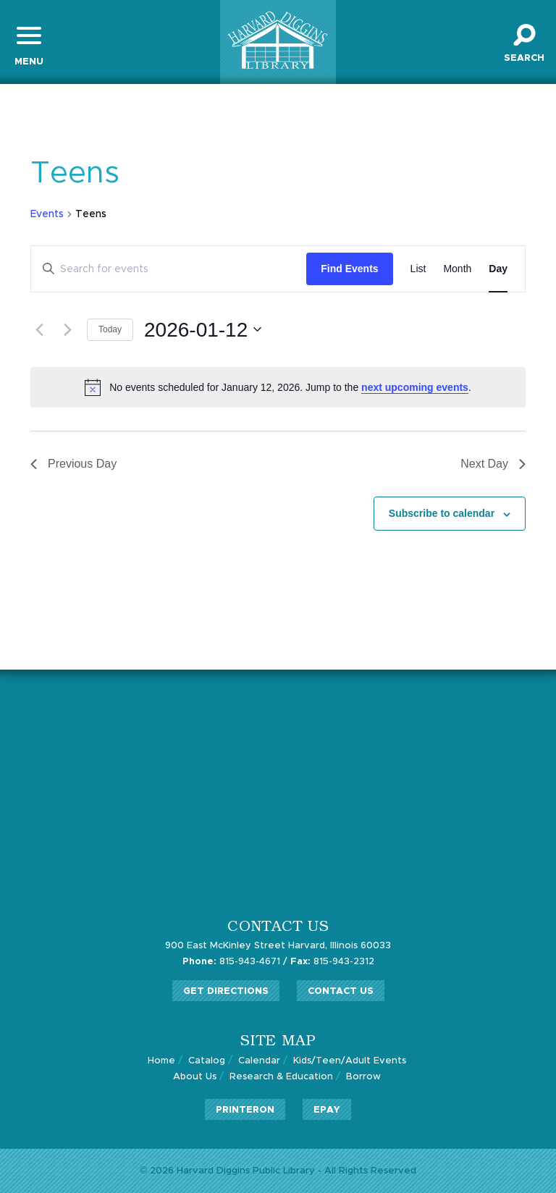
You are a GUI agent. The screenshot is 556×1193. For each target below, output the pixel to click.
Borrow (363, 1077)
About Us (194, 1077)
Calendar (259, 1061)
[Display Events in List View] (418, 269)
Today (110, 329)
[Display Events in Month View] (457, 269)
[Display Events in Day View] (498, 269)
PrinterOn (245, 1110)
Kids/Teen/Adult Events (349, 1061)
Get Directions (226, 991)
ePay (326, 1110)
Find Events (349, 268)
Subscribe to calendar (441, 513)
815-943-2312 (332, 961)
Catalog (206, 1061)
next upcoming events (414, 387)
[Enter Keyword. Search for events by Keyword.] (168, 269)
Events (47, 214)
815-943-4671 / (234, 961)
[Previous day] (39, 329)
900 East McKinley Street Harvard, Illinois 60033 (278, 945)
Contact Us (341, 991)
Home (161, 1061)
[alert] (278, 387)
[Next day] (67, 329)
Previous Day (73, 464)
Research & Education (281, 1077)
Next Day (493, 464)
